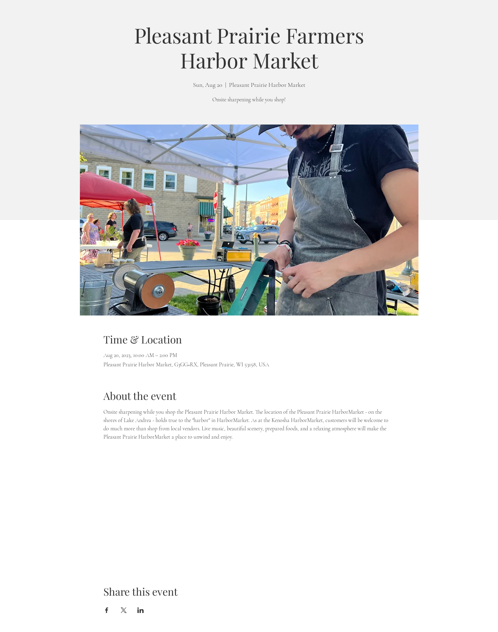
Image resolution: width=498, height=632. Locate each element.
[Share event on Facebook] (106, 610)
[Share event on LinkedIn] (140, 610)
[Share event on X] (123, 610)
